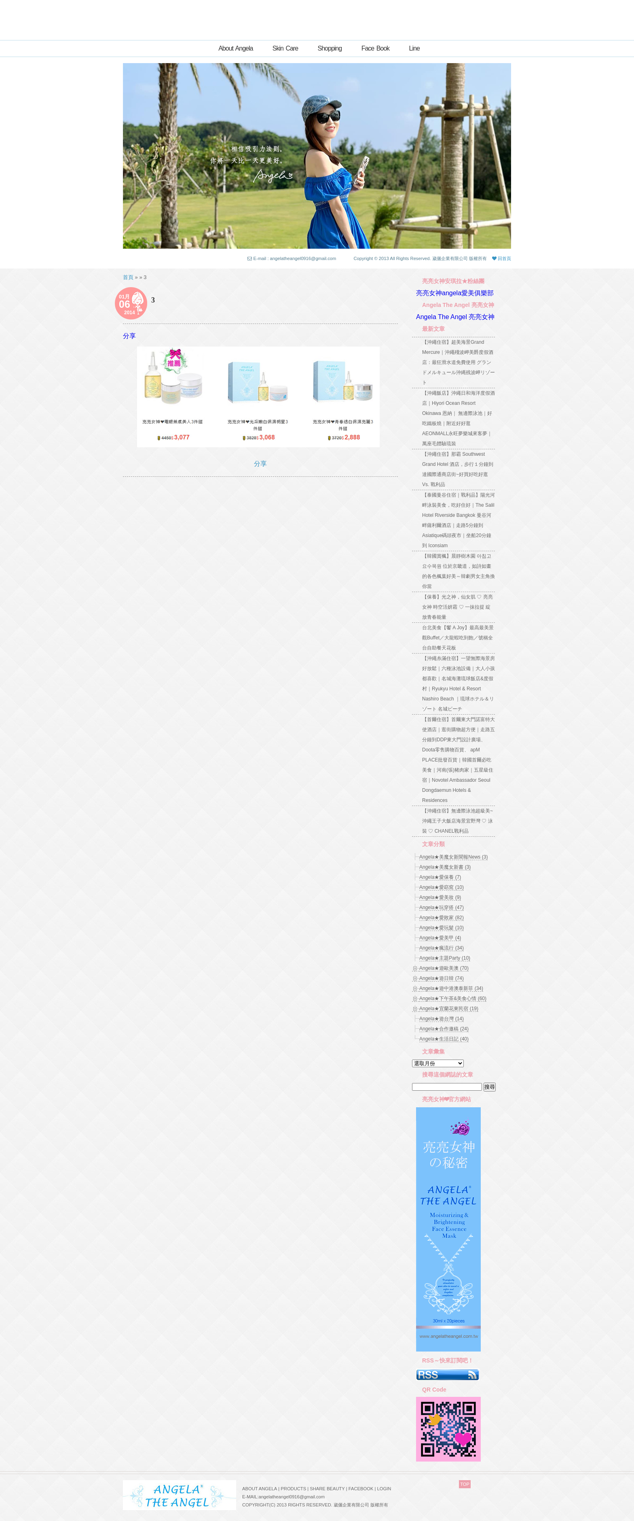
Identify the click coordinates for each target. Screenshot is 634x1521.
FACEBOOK (361, 1488)
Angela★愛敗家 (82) (441, 917)
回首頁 (501, 258)
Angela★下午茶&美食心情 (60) (452, 998)
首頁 (128, 277)
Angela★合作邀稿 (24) (444, 1029)
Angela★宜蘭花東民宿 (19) (448, 1008)
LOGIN (384, 1488)
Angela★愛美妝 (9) (440, 897)
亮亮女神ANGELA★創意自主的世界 (317, 17)
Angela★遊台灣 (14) (441, 1019)
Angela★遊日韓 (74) (441, 978)
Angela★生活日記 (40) (444, 1039)
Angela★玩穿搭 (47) (441, 907)
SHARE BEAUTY (327, 1488)
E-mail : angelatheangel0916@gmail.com (295, 258)
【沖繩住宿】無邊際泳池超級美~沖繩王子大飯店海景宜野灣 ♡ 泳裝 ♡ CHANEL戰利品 (457, 821)
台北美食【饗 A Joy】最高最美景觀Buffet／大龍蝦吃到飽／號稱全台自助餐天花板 (458, 638)
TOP (464, 1484)
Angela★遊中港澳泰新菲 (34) (451, 988)
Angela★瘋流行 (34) (441, 948)
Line (414, 48)
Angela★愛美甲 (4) (440, 938)
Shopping (330, 48)
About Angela (235, 48)
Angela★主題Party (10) (444, 958)
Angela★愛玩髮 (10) (441, 928)
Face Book (375, 48)
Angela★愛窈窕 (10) (441, 887)
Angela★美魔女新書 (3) (445, 867)
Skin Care (285, 48)
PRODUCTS (293, 1488)
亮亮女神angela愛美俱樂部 (455, 293)
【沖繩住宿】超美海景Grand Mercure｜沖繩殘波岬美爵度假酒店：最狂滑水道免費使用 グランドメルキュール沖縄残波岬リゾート (458, 362)
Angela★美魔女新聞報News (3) (453, 857)
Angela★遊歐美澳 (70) (444, 968)
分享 (129, 335)
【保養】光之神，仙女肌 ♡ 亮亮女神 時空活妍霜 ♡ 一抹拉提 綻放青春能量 (457, 607)
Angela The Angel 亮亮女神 (455, 316)
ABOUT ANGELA (259, 1488)
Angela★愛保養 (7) (440, 877)
